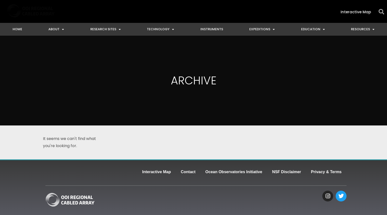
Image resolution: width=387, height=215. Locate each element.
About (56, 29)
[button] (381, 11)
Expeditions (262, 29)
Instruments (211, 29)
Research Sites (105, 29)
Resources (362, 29)
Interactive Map (156, 172)
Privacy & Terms (326, 172)
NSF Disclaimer (286, 172)
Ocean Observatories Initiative (233, 172)
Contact (188, 172)
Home (17, 29)
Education (313, 29)
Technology (160, 29)
